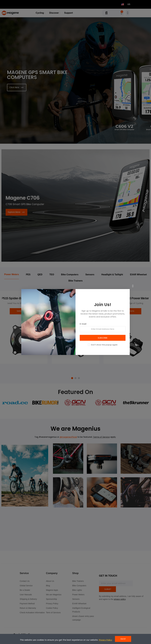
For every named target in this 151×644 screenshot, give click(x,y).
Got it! (123, 639)
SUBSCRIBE (102, 338)
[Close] (133, 286)
